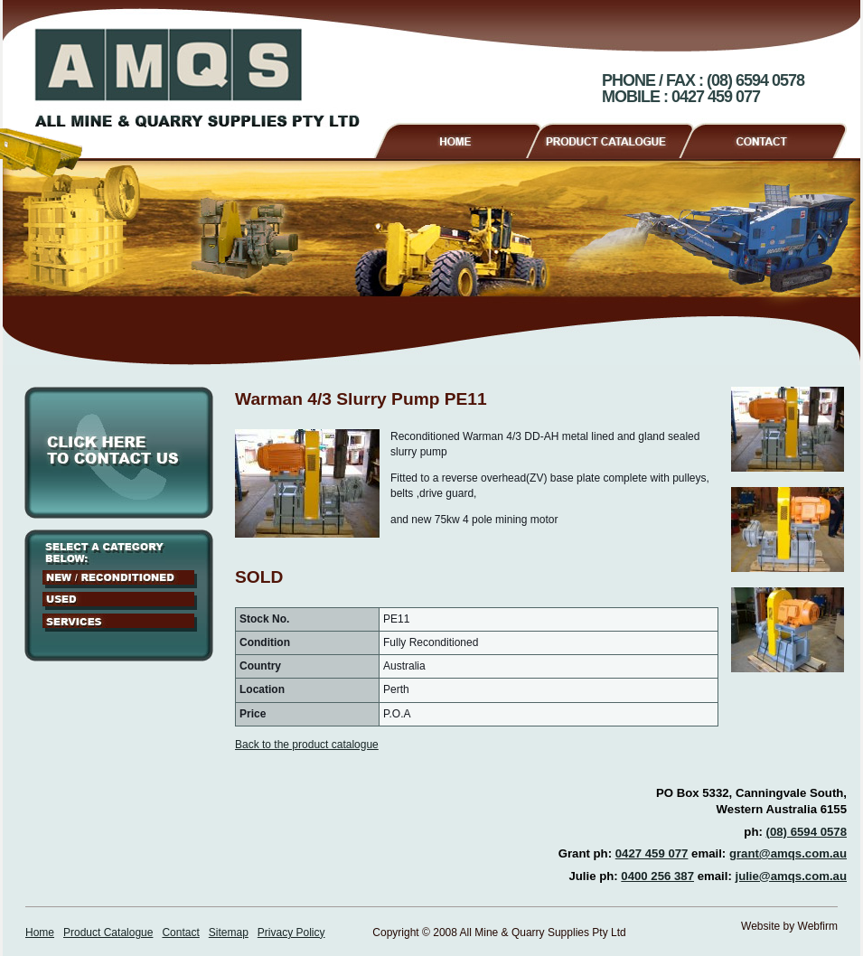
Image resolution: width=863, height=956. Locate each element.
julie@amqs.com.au (791, 876)
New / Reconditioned (119, 579)
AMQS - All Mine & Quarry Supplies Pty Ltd (197, 77)
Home (456, 138)
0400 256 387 (657, 876)
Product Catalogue (617, 138)
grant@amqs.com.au (788, 853)
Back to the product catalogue (307, 744)
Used (119, 601)
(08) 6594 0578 (806, 832)
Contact (770, 138)
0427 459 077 (652, 853)
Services (119, 623)
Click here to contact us (118, 453)
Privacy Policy (291, 932)
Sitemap (229, 932)
